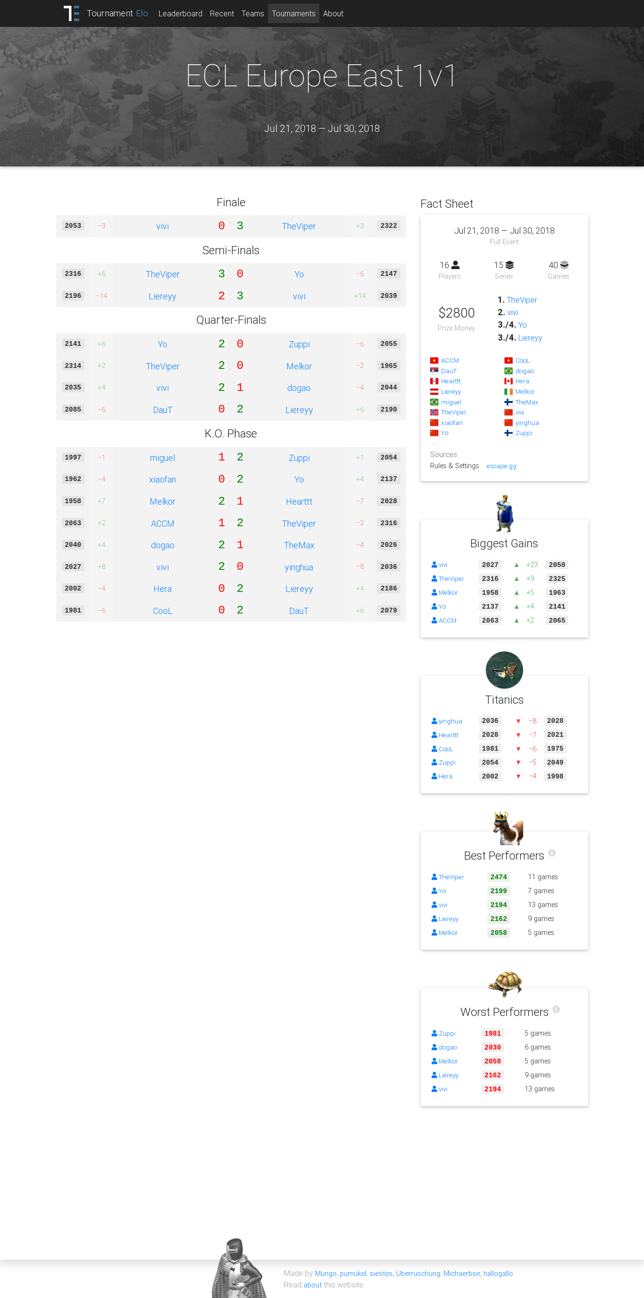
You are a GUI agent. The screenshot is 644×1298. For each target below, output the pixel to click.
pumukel (355, 1273)
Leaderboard (189, 13)
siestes (385, 1273)
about (313, 1284)
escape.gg (502, 465)
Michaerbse (469, 1273)
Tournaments (302, 13)
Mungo (326, 1273)
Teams (261, 13)
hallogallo (508, 1273)
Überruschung (423, 1273)
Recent (231, 13)
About (342, 13)
